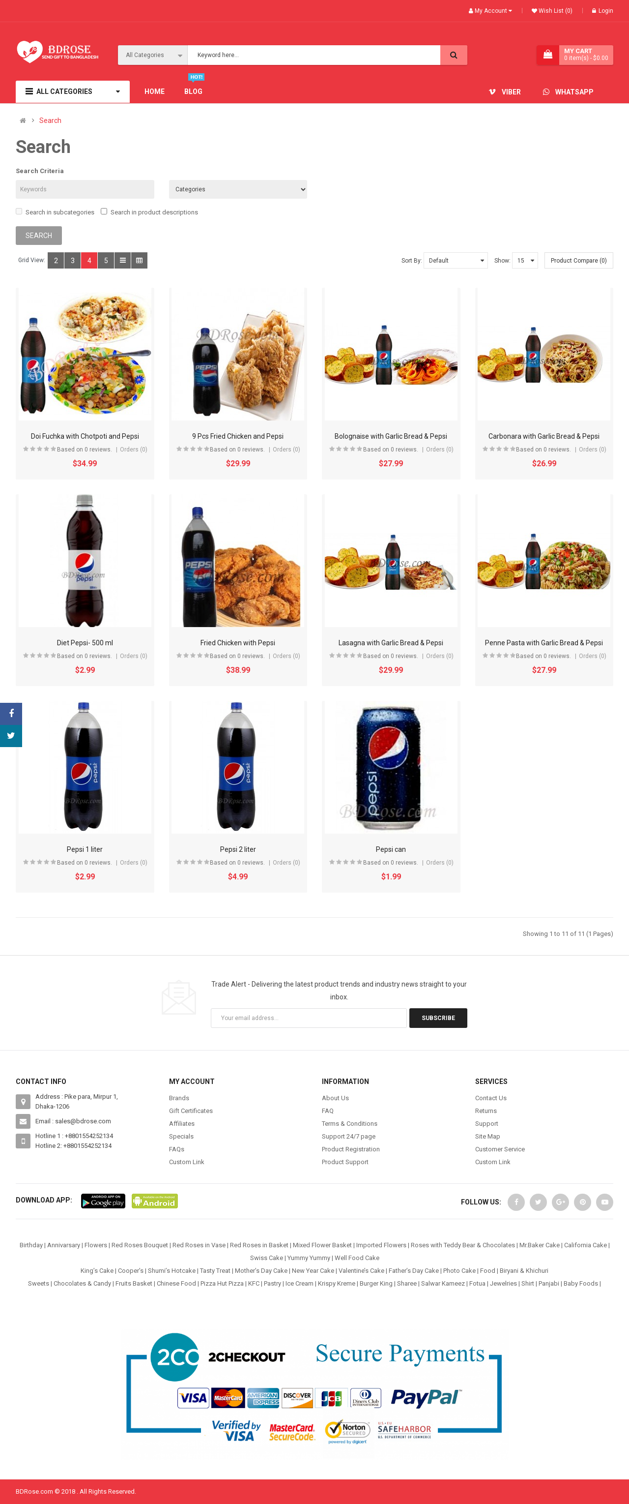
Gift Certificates (191, 1110)
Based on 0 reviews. (84, 449)
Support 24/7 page (348, 1136)
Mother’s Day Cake (261, 1270)
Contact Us (491, 1098)
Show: (502, 260)
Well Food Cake (357, 1258)
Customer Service (500, 1149)
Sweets (38, 1283)
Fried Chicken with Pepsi (237, 643)
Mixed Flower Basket (322, 1245)
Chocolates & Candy (82, 1283)
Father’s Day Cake (414, 1270)
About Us (335, 1098)
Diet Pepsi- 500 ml (85, 643)
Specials (181, 1136)
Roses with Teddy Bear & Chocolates (463, 1245)
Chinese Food (176, 1283)
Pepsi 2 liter (238, 849)
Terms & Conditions (349, 1123)
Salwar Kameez (443, 1283)
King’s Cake (97, 1270)
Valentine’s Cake (361, 1270)
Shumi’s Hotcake (172, 1270)
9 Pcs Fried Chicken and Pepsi (238, 436)
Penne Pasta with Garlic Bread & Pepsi (544, 643)
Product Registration (351, 1149)
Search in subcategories (55, 212)
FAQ (328, 1110)
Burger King (376, 1283)
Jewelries (503, 1283)
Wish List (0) (554, 10)
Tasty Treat (215, 1270)
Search (50, 121)
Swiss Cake (266, 1258)
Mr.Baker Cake (539, 1245)
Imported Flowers (381, 1245)
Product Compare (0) (579, 260)
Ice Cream (300, 1283)
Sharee (407, 1283)
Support (486, 1123)
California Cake (585, 1245)
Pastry (272, 1283)
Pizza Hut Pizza (222, 1283)
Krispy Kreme (336, 1283)
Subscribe (438, 1018)
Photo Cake (459, 1270)
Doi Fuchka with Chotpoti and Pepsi (85, 436)
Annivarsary (63, 1245)
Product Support (345, 1162)
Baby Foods (581, 1283)
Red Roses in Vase (199, 1245)
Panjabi (549, 1283)
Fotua (477, 1283)
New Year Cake (313, 1270)
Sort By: (411, 260)
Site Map (487, 1136)
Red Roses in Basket (259, 1245)
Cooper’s (130, 1270)
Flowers (96, 1245)
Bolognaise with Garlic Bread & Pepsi (391, 436)
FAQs (176, 1149)
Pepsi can (391, 849)
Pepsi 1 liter (85, 849)
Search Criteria (40, 171)
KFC (253, 1283)
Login (602, 10)
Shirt (527, 1283)
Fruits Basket (133, 1283)
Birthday (31, 1245)
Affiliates (182, 1123)
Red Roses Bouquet (140, 1245)
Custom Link (186, 1162)
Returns (486, 1110)
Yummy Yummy (308, 1258)
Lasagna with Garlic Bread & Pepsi (391, 643)
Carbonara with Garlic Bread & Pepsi (544, 436)
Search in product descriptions (149, 212)
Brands (179, 1098)
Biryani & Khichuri (524, 1270)
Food (487, 1270)
